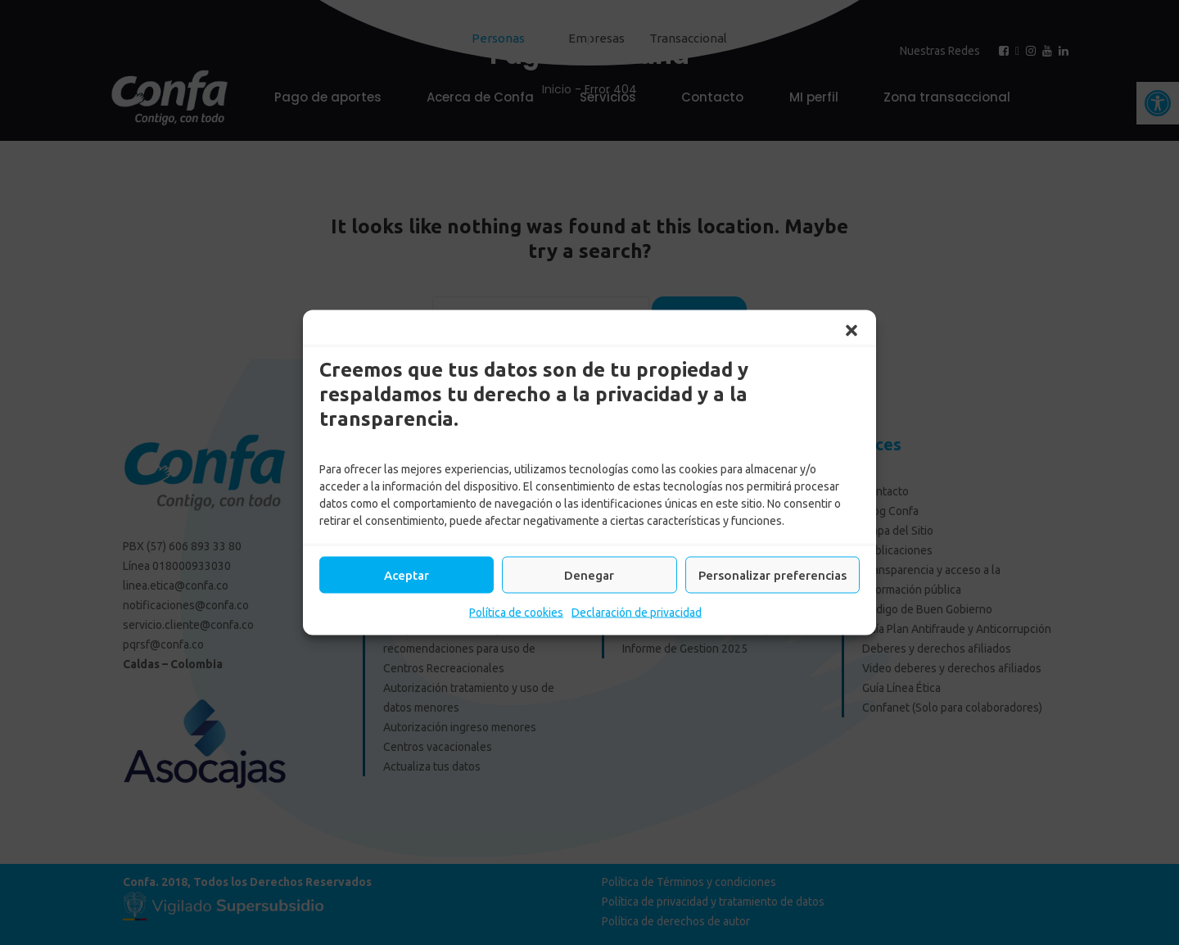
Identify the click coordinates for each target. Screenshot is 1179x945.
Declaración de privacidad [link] (636, 612)
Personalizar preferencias (772, 574)
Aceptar (406, 574)
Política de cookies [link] (516, 612)
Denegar (589, 574)
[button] (851, 331)
